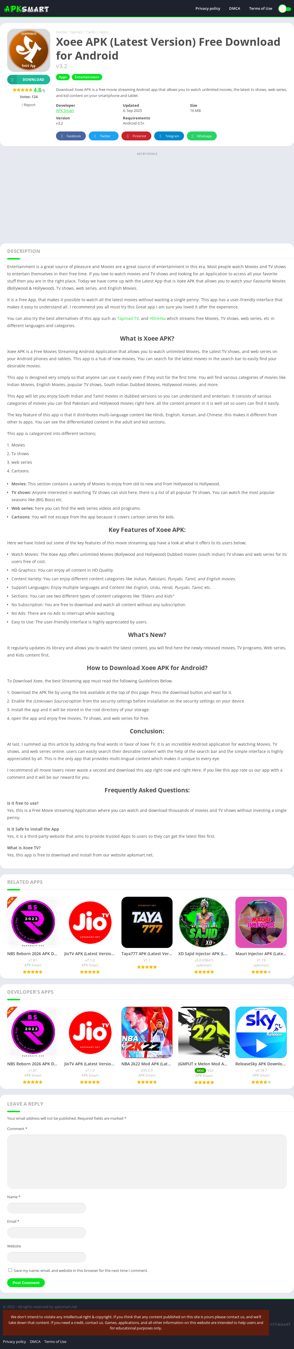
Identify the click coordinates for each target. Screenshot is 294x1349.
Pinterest (135, 136)
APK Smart (65, 110)
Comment (17, 1128)
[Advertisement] (147, 197)
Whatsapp (201, 136)
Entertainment (87, 77)
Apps (103, 32)
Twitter (101, 136)
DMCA (234, 8)
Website (14, 1246)
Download (25, 79)
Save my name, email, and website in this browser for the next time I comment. (81, 1270)
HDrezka (158, 318)
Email (13, 1221)
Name (13, 1196)
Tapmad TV (128, 318)
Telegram (168, 136)
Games (76, 32)
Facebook (70, 136)
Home (61, 32)
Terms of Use (260, 8)
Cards (91, 32)
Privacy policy (208, 8)
